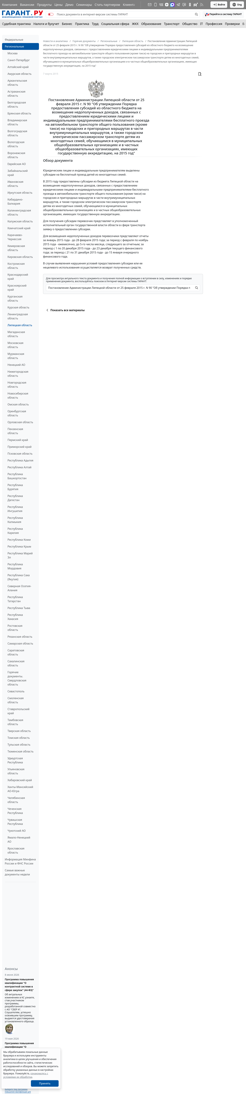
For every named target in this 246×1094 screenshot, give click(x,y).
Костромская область (16, 266)
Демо (69, 5)
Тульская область (19, 744)
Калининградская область (19, 212)
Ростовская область (15, 628)
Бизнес (67, 24)
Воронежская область (16, 155)
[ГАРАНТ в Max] (172, 4)
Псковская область (20, 453)
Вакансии (27, 5)
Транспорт (172, 24)
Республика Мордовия (15, 566)
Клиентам (130, 5)
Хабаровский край (20, 780)
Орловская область (20, 422)
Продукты (44, 5)
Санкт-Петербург (19, 60)
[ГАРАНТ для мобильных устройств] (155, 5)
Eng (237, 5)
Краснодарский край (18, 277)
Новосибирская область (18, 395)
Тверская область (19, 731)
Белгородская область (17, 104)
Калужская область (20, 221)
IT (201, 24)
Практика (82, 24)
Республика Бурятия (15, 487)
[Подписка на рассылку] (150, 5)
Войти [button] (219, 5)
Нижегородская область (18, 374)
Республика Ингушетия (15, 509)
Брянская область (19, 113)
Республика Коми (19, 540)
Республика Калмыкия (15, 520)
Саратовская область (16, 652)
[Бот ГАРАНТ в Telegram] (184, 5)
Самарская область (20, 643)
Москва (12, 53)
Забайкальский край (18, 173)
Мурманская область (16, 356)
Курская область (18, 307)
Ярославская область (16, 850)
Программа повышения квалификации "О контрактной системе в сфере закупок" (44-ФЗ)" (19, 985)
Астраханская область (16, 94)
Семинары (84, 5)
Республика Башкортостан (17, 476)
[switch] (50, 14)
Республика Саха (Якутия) (19, 577)
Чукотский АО (17, 831)
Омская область (18, 404)
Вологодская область (16, 144)
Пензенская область (15, 431)
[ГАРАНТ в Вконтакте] (161, 5)
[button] (223, 14)
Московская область (15, 345)
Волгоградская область (17, 133)
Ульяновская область (16, 771)
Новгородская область (17, 385)
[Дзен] (166, 4)
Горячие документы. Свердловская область (17, 678)
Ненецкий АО (16, 365)
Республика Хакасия (15, 617)
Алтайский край (18, 67)
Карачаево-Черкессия (15, 237)
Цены (58, 5)
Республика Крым (19, 546)
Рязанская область (20, 637)
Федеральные (14, 39)
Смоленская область (16, 700)
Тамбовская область (15, 722)
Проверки (232, 24)
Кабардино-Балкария (15, 201)
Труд (95, 24)
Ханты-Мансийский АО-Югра (20, 789)
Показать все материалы (65, 310)
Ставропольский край (18, 711)
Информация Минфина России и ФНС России (20, 861)
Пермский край (18, 440)
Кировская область (20, 257)
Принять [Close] (45, 1083)
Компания (9, 5)
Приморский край (19, 447)
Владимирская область (17, 122)
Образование (151, 24)
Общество (189, 24)
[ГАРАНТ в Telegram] (178, 5)
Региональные (14, 46)
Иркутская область (20, 193)
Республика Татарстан (15, 599)
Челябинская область (16, 800)
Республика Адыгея (20, 460)
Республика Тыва (19, 608)
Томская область (19, 738)
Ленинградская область (18, 316)
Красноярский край (17, 288)
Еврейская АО (17, 164)
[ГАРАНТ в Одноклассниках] (190, 5)
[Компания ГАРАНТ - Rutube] (196, 5)
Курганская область (15, 298)
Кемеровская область (16, 248)
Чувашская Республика (15, 822)
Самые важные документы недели (17, 872)
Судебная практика (16, 24)
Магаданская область (16, 334)
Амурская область (19, 74)
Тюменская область (20, 751)
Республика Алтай (19, 467)
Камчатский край (19, 228)
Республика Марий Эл (20, 555)
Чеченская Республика (15, 811)
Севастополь (16, 691)
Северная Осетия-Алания (19, 588)
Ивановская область (15, 184)
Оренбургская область (17, 413)
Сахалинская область (16, 663)
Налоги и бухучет (46, 24)
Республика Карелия (15, 531)
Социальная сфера (115, 24)
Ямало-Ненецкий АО (19, 839)
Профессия (214, 24)
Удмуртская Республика (15, 760)
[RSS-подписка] (202, 5)
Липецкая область (20, 325)
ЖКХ (135, 24)
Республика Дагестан (15, 498)
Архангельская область (17, 83)
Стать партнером (107, 5)
